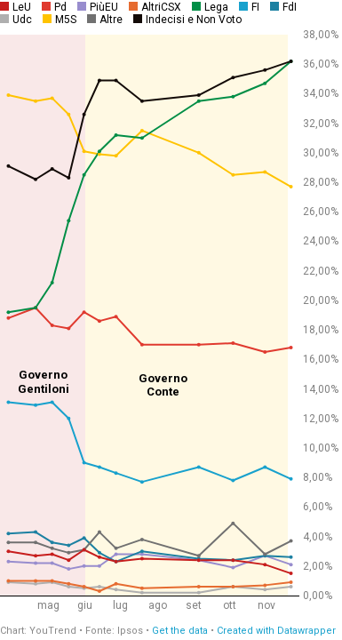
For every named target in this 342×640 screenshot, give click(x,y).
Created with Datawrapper (276, 630)
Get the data (180, 630)
